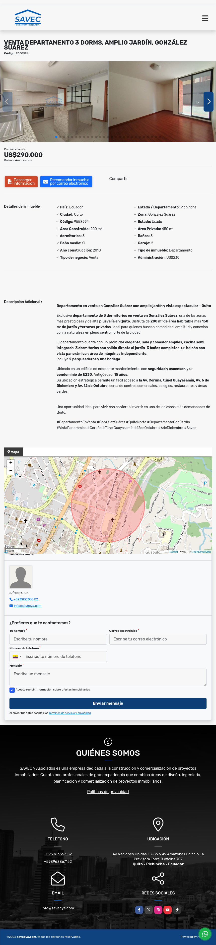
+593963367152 (58, 854)
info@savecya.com (27, 606)
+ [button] (10, 463)
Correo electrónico (124, 631)
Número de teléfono (24, 648)
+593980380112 (25, 599)
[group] (54, 101)
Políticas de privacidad (108, 791)
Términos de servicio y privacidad (70, 713)
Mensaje (16, 666)
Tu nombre (18, 631)
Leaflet (174, 551)
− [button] (10, 471)
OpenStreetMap (201, 551)
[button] (56, 137)
